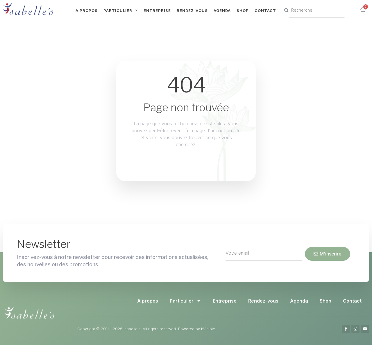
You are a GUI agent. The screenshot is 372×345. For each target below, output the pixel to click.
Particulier (120, 10)
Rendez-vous (192, 10)
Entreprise (157, 10)
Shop (243, 10)
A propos (87, 10)
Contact (265, 10)
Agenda (222, 10)
